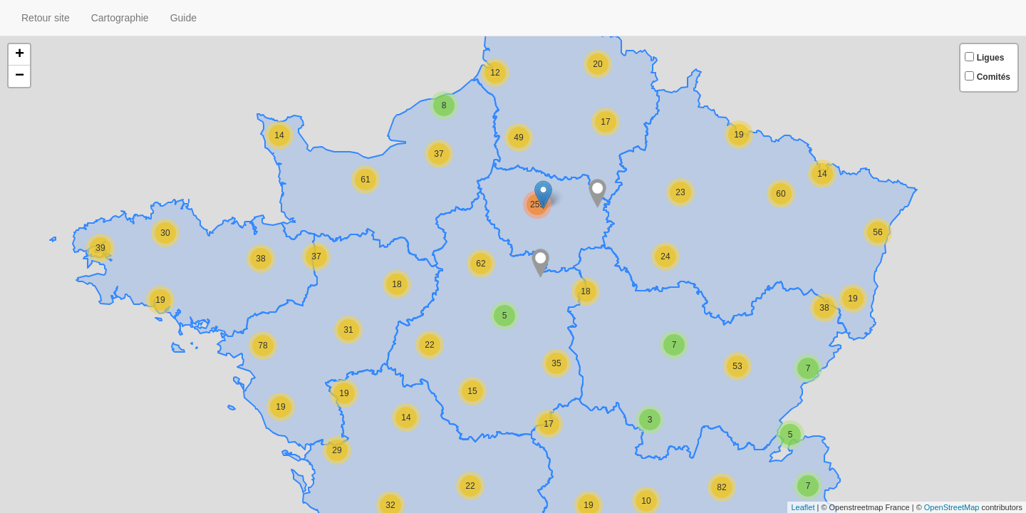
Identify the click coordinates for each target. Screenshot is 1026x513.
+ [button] (19, 55)
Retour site (45, 18)
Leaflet (802, 507)
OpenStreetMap (952, 507)
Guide (183, 18)
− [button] (19, 76)
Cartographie (120, 18)
